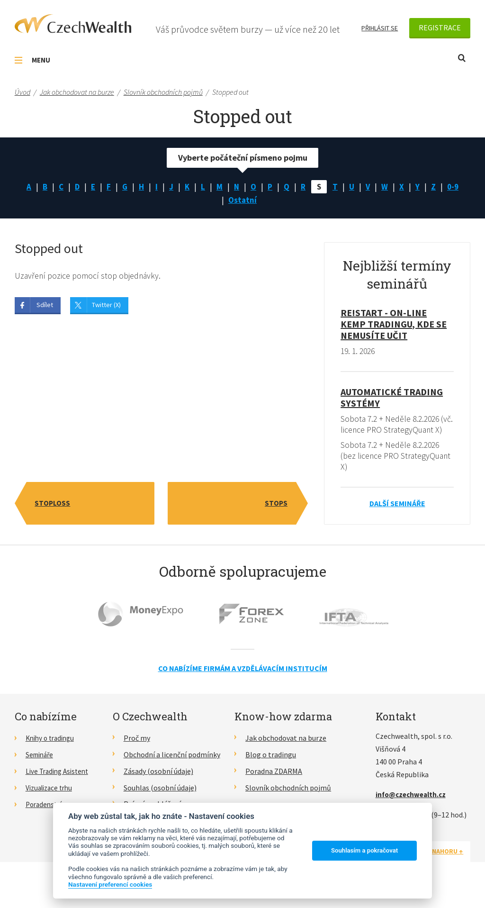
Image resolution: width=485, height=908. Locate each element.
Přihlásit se (379, 28)
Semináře (41, 768)
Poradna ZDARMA (273, 785)
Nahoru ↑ (447, 866)
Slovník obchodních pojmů (288, 802)
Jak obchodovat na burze (285, 752)
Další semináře (397, 518)
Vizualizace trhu (51, 802)
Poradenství (45, 818)
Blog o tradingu (270, 768)
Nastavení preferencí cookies (110, 884)
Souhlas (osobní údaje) (160, 802)
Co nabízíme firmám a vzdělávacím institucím (242, 682)
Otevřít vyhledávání (462, 58)
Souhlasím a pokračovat (364, 850)
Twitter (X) (106, 307)
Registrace (440, 27)
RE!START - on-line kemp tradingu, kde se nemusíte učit (394, 326)
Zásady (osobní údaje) (158, 785)
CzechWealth (73, 23)
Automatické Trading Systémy (392, 399)
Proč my (137, 752)
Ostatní (242, 201)
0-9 (456, 187)
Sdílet (44, 307)
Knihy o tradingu (52, 752)
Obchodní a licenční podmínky (172, 768)
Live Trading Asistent (60, 785)
